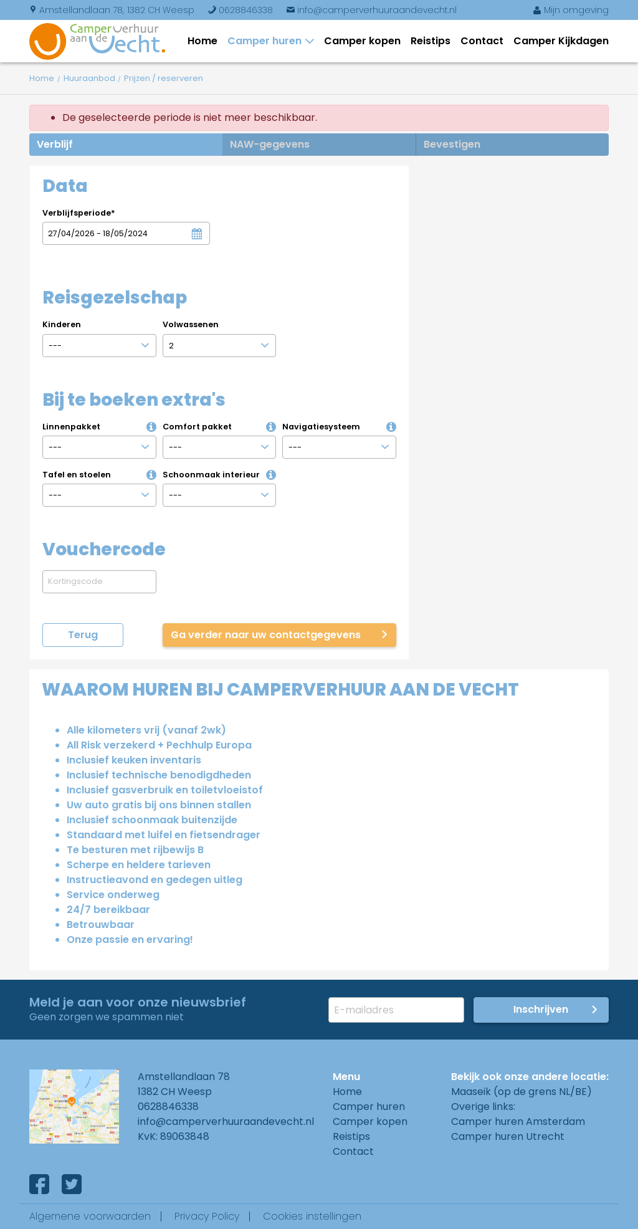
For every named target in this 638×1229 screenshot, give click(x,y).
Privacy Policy (206, 1216)
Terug (83, 635)
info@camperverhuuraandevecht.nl (371, 10)
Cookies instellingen (312, 1216)
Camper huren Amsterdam (518, 1121)
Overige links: (483, 1106)
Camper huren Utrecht (507, 1136)
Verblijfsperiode (78, 213)
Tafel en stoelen (101, 475)
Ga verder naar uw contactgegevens (266, 635)
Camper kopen (362, 41)
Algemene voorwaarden (90, 1216)
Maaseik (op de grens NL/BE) (521, 1091)
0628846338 (240, 10)
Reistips (430, 41)
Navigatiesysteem (340, 427)
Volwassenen (191, 324)
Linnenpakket (101, 427)
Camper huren (267, 41)
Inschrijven (540, 1009)
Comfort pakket (221, 427)
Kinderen (61, 324)
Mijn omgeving (571, 10)
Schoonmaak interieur (221, 475)
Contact (481, 41)
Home (202, 41)
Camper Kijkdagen (561, 41)
